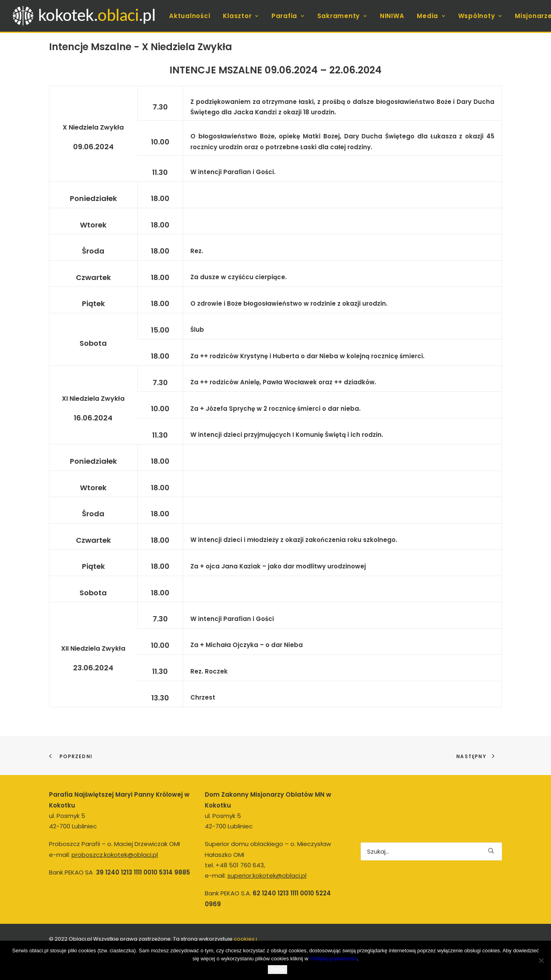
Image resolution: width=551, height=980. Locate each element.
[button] (491, 851)
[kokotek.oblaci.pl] (85, 16)
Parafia (287, 16)
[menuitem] (189, 16)
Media (431, 16)
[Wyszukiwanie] (431, 851)
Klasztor (241, 16)
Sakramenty (342, 16)
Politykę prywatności (333, 959)
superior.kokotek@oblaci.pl (266, 875)
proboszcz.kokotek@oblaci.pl (114, 854)
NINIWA (392, 16)
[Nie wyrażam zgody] (541, 960)
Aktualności (189, 16)
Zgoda (277, 969)
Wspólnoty (480, 16)
